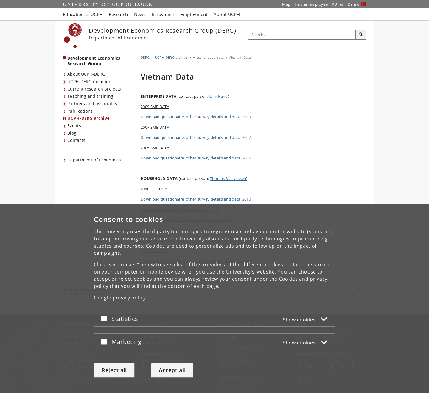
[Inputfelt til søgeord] (302, 35)
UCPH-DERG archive (88, 118)
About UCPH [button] (227, 14)
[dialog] (214, 298)
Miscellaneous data (207, 57)
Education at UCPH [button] (83, 14)
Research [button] (118, 14)
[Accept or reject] (105, 318)
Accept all (172, 370)
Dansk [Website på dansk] (353, 4)
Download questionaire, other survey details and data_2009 (196, 116)
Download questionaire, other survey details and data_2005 (196, 158)
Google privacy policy (120, 297)
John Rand (218, 96)
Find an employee (311, 4)
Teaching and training (90, 96)
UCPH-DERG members (90, 81)
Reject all (114, 370)
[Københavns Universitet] (73, 35)
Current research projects (94, 89)
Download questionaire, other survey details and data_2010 (196, 199)
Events (74, 125)
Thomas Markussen (228, 178)
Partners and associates (92, 103)
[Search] (360, 35)
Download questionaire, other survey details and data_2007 (196, 137)
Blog (71, 133)
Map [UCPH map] (286, 4)
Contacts (76, 140)
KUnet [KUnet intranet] (337, 4)
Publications (80, 111)
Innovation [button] (163, 14)
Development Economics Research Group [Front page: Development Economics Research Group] (93, 60)
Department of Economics (94, 160)
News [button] (140, 14)
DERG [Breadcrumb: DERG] (145, 57)
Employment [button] (194, 14)
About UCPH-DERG (86, 74)
